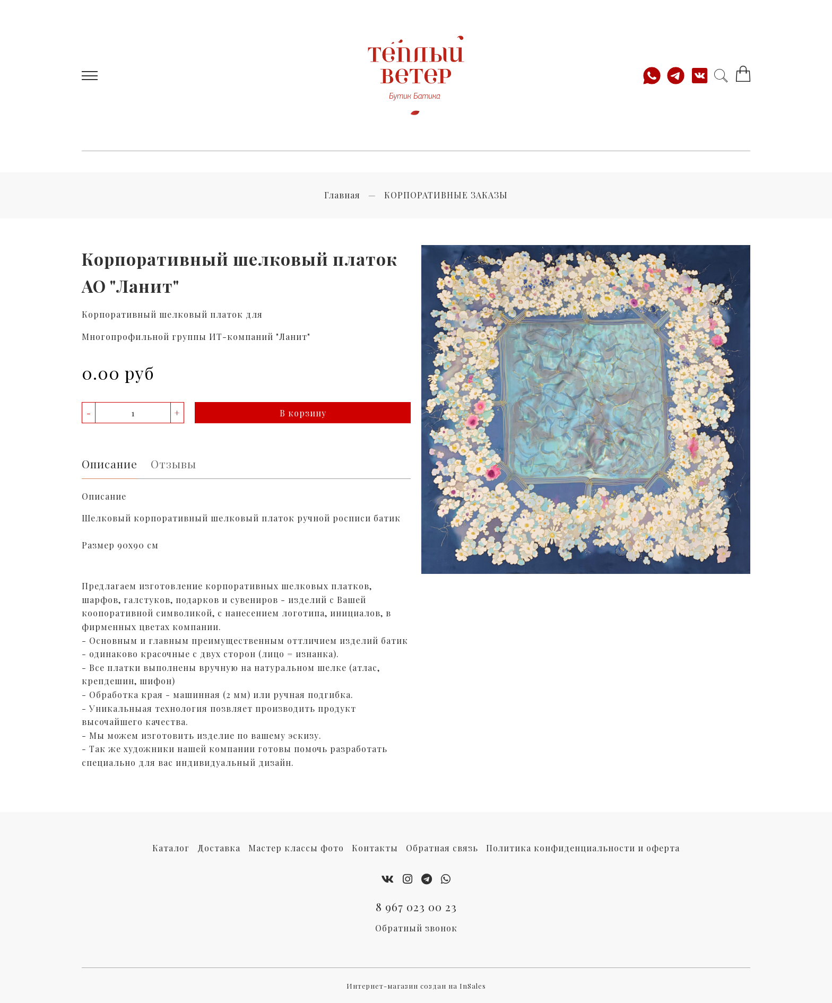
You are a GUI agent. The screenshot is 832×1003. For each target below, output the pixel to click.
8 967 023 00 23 (416, 906)
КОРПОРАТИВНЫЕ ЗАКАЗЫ (446, 194)
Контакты (375, 847)
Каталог (170, 847)
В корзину (303, 412)
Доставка (218, 847)
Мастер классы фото (296, 847)
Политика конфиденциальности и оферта (583, 847)
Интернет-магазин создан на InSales (416, 985)
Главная (342, 194)
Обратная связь (442, 847)
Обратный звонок (416, 928)
